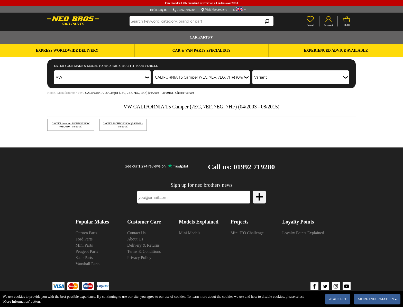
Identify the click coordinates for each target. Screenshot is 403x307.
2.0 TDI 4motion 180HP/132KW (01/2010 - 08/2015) (70, 125)
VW (80, 93)
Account (328, 25)
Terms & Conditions (144, 251)
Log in (162, 10)
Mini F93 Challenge (247, 233)
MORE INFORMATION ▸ (377, 299)
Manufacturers (66, 93)
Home (51, 93)
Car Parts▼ (201, 37)
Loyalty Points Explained (303, 233)
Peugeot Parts (87, 251)
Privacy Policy (139, 257)
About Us (135, 239)
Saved (310, 25)
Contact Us (136, 233)
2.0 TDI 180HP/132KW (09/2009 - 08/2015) (123, 125)
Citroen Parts (86, 233)
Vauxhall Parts (87, 264)
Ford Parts (84, 239)
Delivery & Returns (143, 245)
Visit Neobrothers (216, 9)
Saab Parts (84, 257)
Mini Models (189, 233)
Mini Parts (84, 245)
